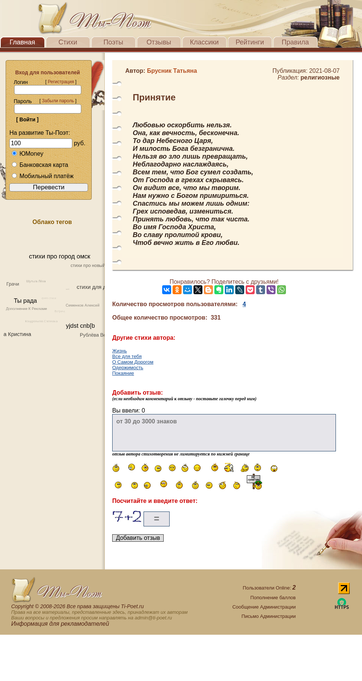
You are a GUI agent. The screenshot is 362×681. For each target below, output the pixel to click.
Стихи (68, 42)
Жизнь (119, 351)
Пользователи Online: (269, 588)
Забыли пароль (58, 100)
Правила (295, 42)
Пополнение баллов (273, 597)
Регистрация (61, 81)
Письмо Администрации (269, 616)
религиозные (320, 77)
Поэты (113, 42)
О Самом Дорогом (132, 362)
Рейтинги (250, 42)
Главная (22, 42)
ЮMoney (27, 153)
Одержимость (127, 367)
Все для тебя (127, 356)
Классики (204, 42)
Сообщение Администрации (264, 607)
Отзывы (159, 42)
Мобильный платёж (42, 176)
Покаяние (123, 373)
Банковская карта (40, 165)
